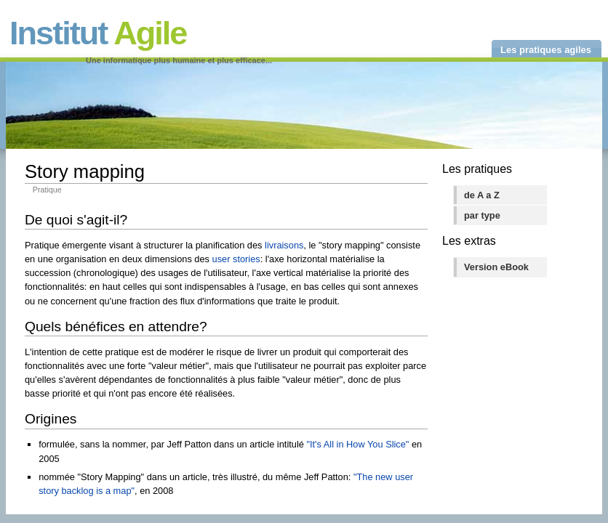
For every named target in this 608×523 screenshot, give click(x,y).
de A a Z (482, 195)
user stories (236, 259)
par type (482, 215)
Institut (97, 33)
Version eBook (496, 267)
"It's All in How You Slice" (357, 444)
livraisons (284, 245)
